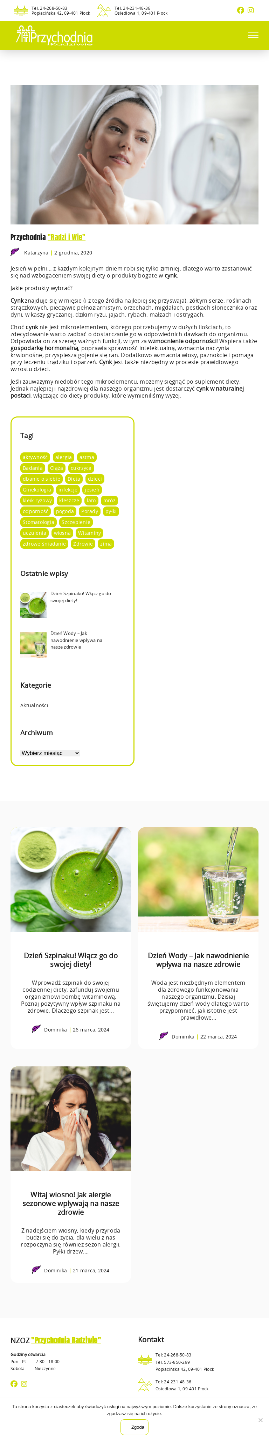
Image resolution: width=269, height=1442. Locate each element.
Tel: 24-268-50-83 (49, 8)
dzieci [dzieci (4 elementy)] (95, 478)
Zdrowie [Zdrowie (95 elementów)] (83, 543)
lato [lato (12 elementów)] (91, 500)
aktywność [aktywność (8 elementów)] (35, 457)
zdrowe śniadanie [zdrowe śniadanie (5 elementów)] (44, 543)
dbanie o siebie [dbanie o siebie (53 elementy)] (41, 478)
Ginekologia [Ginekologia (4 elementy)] (37, 489)
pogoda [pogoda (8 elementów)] (65, 511)
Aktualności (34, 705)
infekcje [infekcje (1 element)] (67, 489)
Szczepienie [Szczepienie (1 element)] (76, 522)
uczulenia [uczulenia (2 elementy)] (34, 533)
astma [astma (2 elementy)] (87, 457)
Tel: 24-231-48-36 (132, 8)
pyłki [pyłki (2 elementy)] (111, 511)
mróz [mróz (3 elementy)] (109, 500)
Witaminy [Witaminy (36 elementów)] (89, 533)
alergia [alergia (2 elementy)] (63, 457)
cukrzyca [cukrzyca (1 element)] (81, 468)
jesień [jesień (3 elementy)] (92, 489)
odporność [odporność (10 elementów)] (35, 511)
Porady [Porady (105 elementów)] (89, 511)
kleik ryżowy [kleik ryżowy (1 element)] (37, 500)
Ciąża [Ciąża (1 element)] (56, 468)
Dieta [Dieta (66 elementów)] (74, 478)
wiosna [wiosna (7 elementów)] (62, 533)
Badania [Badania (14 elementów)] (33, 468)
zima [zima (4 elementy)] (106, 543)
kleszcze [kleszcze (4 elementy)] (69, 500)
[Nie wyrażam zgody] (260, 1420)
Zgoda (137, 1427)
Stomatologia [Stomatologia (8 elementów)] (38, 522)
